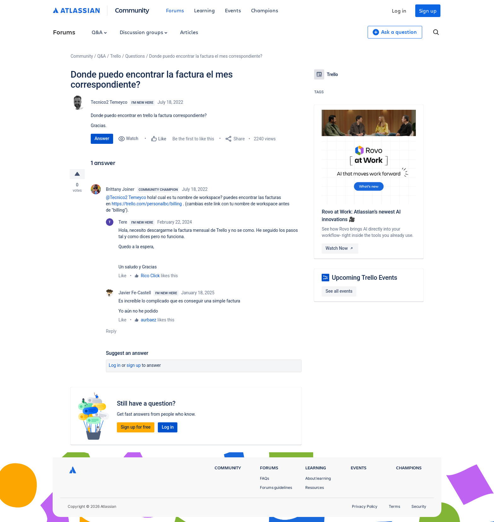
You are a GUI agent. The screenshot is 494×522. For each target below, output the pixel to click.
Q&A (99, 32)
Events (233, 10)
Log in (399, 10)
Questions (135, 56)
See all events (338, 291)
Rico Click (150, 275)
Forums (175, 10)
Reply (111, 331)
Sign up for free (136, 427)
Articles (189, 32)
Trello (115, 56)
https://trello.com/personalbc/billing (147, 203)
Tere (122, 222)
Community (132, 10)
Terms (394, 506)
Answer (102, 138)
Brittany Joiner (120, 189)
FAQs (264, 478)
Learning (204, 10)
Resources (314, 487)
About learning (318, 478)
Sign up (428, 10)
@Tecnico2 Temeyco (126, 197)
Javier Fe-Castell (134, 292)
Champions (264, 10)
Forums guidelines (276, 487)
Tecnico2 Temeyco (109, 102)
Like (122, 275)
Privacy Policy (364, 506)
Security (418, 506)
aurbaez (148, 319)
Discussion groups (144, 32)
